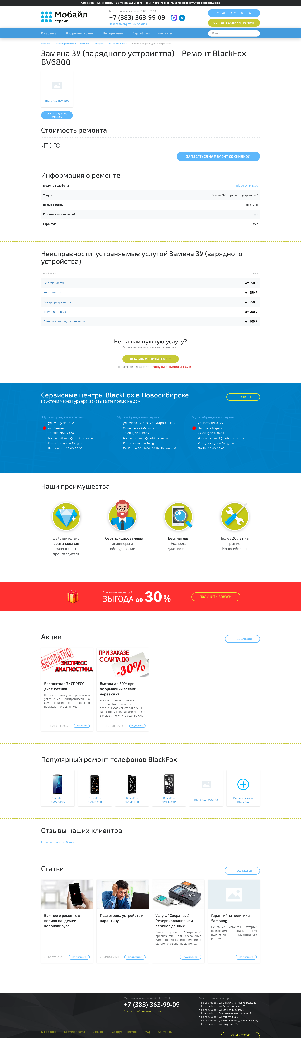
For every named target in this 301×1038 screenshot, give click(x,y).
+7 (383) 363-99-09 (137, 17)
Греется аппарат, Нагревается (64, 321)
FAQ (147, 1031)
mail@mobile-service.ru (80, 438)
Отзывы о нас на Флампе (59, 842)
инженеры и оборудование (124, 543)
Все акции (241, 639)
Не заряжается (53, 292)
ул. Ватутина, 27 (211, 422)
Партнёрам (141, 33)
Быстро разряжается (57, 302)
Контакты (164, 33)
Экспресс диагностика (178, 543)
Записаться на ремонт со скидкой (218, 156)
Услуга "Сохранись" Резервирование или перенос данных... (174, 920)
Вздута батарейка (55, 311)
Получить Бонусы (215, 596)
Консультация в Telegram (66, 443)
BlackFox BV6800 (247, 185)
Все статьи (241, 870)
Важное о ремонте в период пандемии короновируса (62, 920)
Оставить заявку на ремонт (150, 359)
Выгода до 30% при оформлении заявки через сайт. (118, 688)
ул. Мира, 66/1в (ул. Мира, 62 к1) (149, 422)
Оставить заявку (233, 22)
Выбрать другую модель (57, 115)
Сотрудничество (124, 1031)
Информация (113, 33)
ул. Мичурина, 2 (61, 422)
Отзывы (98, 1031)
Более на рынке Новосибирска (235, 543)
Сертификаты (74, 1031)
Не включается (53, 283)
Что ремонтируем (79, 33)
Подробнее (82, 726)
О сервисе (48, 33)
